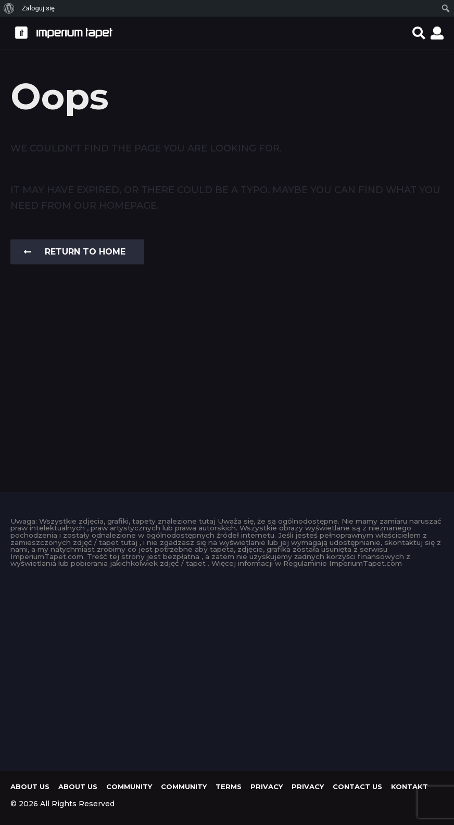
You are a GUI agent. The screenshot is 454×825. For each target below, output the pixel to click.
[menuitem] (9, 8)
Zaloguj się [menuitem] (38, 8)
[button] (418, 32)
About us (29, 786)
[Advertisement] (227, 666)
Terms (229, 786)
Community (129, 786)
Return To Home (74, 252)
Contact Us (357, 786)
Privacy (266, 786)
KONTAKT (409, 786)
